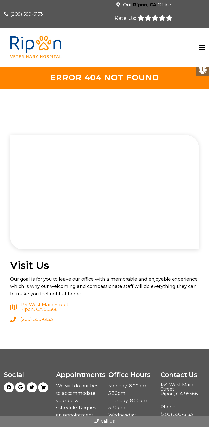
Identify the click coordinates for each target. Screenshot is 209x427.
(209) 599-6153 (26, 14)
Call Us (104, 421)
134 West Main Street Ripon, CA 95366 (44, 307)
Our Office (146, 5)
